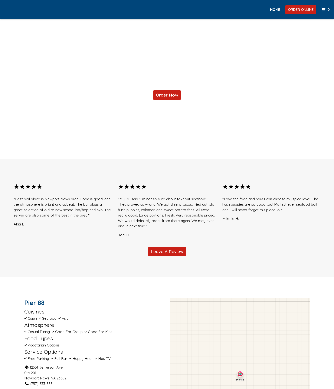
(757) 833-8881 (38, 383)
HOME (275, 9)
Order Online (301, 9)
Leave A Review (167, 251)
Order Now (167, 95)
